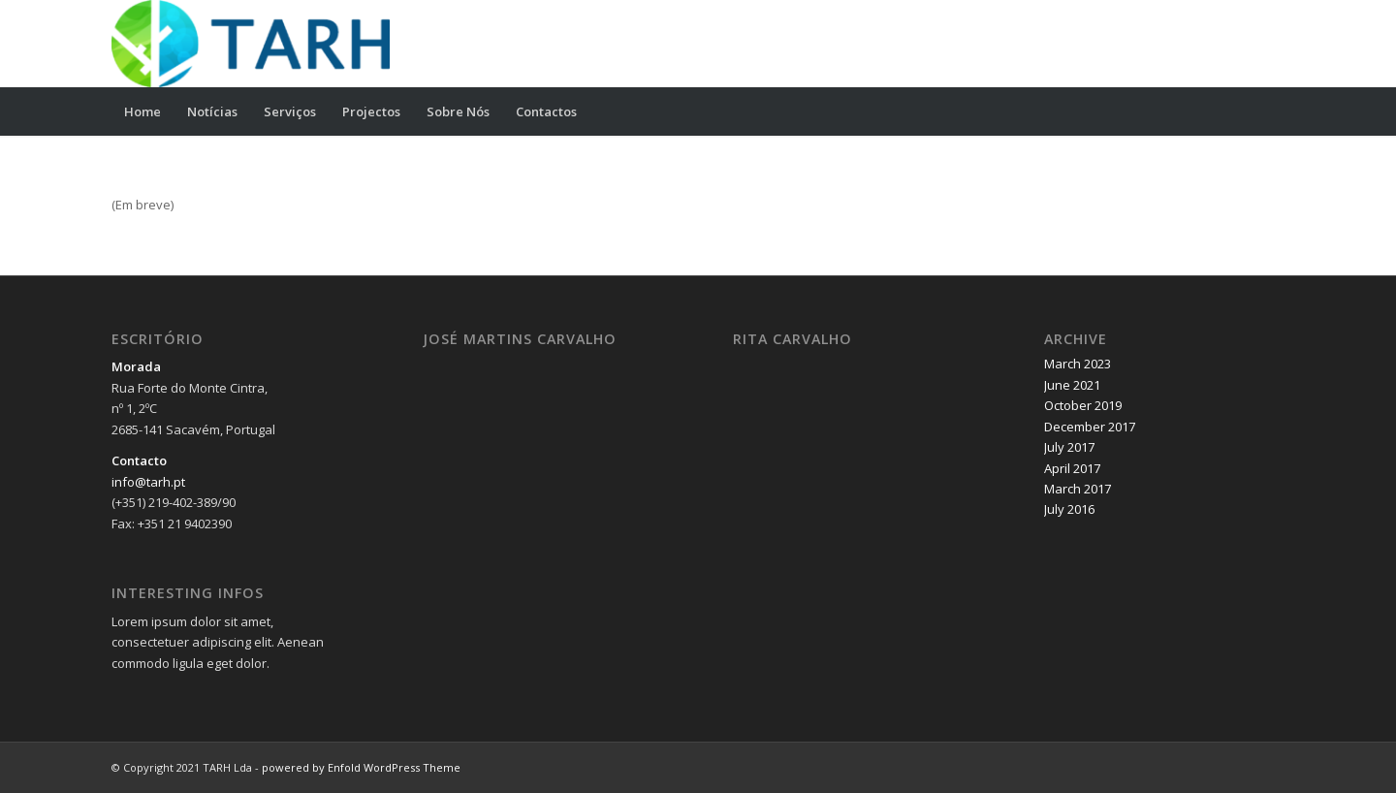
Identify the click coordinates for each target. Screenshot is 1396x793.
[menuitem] (142, 111)
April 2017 (1072, 468)
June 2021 (1072, 385)
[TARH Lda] (250, 43)
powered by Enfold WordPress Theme (361, 767)
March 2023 (1077, 363)
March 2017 (1077, 488)
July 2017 (1069, 447)
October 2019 (1083, 405)
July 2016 (1069, 509)
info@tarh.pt (148, 482)
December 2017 (1089, 426)
